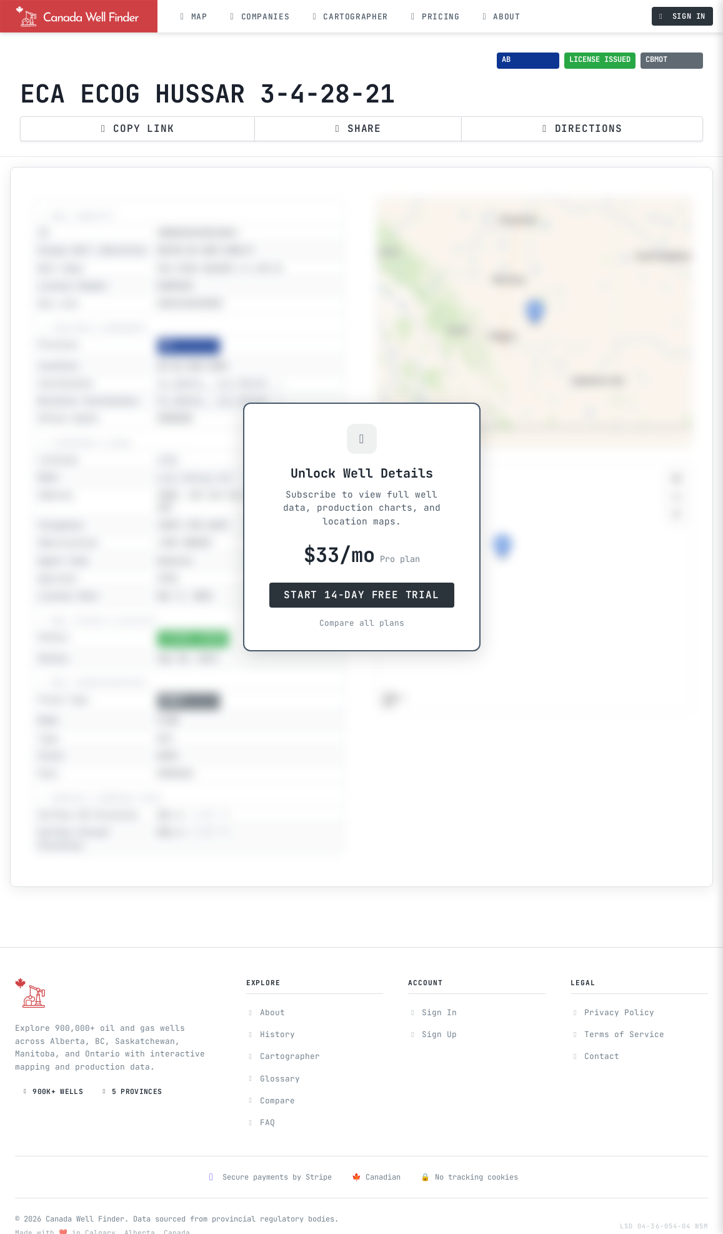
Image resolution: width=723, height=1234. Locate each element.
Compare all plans (361, 623)
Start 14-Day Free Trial (361, 594)
